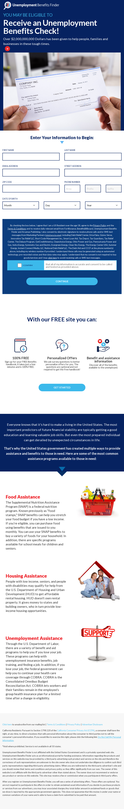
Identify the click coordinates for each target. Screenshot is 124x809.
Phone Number (72, 182)
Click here (7, 724)
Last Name (69, 150)
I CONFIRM (28, 265)
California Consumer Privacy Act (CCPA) (76, 730)
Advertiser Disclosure (92, 724)
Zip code (7, 182)
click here (52, 258)
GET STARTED (62, 387)
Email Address (10, 166)
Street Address (72, 166)
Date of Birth (10, 198)
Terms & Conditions (16, 228)
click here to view (53, 235)
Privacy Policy (99, 225)
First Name (8, 150)
